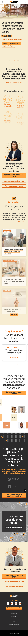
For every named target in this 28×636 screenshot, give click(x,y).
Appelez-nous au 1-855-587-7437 (14, 175)
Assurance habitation (20, 109)
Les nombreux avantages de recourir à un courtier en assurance (13, 255)
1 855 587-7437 (8, 46)
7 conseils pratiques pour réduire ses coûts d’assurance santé (14, 285)
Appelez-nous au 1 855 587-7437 (14, 576)
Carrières (14, 627)
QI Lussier (21, 222)
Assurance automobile (8, 108)
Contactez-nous (14, 619)
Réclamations (14, 613)
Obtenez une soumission (11, 43)
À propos (14, 621)
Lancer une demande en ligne (14, 181)
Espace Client (14, 616)
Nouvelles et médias (14, 624)
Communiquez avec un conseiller (14, 393)
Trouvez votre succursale (14, 186)
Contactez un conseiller (14, 608)
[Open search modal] (25, 2)
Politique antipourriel (14, 633)
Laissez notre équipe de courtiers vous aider (14, 495)
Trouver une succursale (14, 527)
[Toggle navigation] (2, 2)
